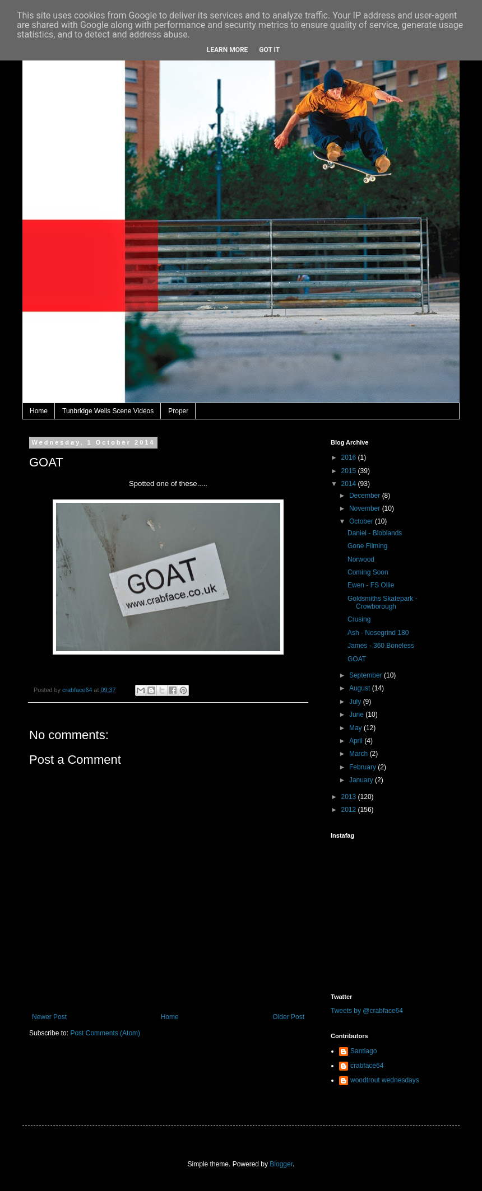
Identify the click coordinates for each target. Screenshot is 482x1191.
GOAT (356, 659)
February (363, 767)
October (362, 521)
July (356, 702)
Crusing (358, 619)
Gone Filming (367, 546)
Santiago (363, 1051)
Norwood (360, 559)
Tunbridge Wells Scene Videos (108, 411)
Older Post (288, 1017)
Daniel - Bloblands (374, 533)
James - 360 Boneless (380, 646)
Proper (178, 411)
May (356, 728)
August (360, 688)
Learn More (227, 50)
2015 (349, 471)
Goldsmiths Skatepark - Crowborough (382, 602)
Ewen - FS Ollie (370, 585)
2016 (349, 457)
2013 (349, 797)
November (365, 508)
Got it (269, 50)
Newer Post (49, 1017)
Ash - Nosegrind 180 (378, 633)
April (356, 741)
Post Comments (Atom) (105, 1033)
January (362, 780)
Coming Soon (367, 572)
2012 (349, 810)
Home (39, 411)
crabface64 (366, 1065)
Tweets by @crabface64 (367, 1011)
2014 (349, 484)
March (359, 754)
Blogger (281, 1164)
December (365, 495)
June (357, 714)
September (366, 675)
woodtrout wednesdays (384, 1080)
